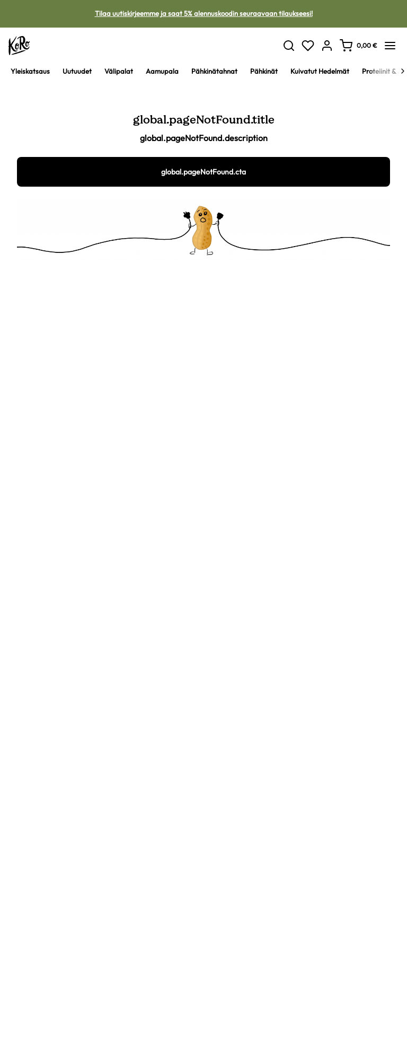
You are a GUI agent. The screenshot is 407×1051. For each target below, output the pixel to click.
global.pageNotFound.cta (203, 172)
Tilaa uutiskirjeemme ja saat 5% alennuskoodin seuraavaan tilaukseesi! (204, 13)
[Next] (403, 71)
